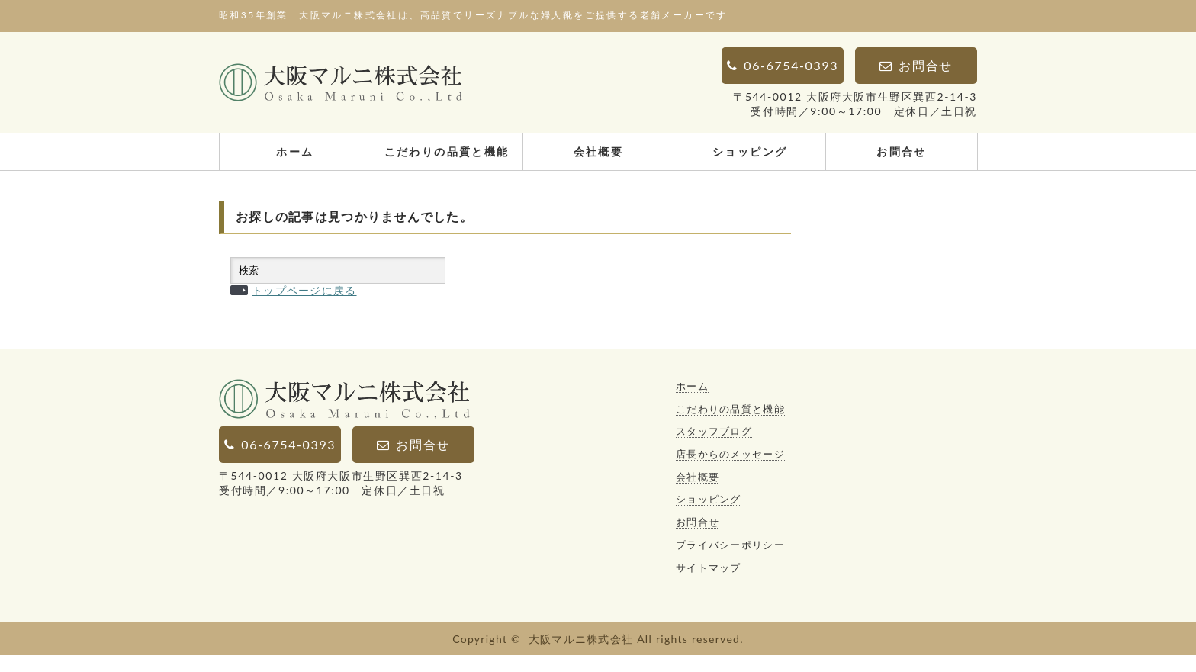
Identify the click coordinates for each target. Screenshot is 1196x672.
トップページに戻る (304, 307)
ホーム (294, 151)
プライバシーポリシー (730, 561)
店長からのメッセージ (730, 471)
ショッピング (749, 151)
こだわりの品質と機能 (447, 151)
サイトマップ (708, 584)
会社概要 (599, 151)
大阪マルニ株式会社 (581, 655)
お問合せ (901, 151)
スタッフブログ (714, 448)
